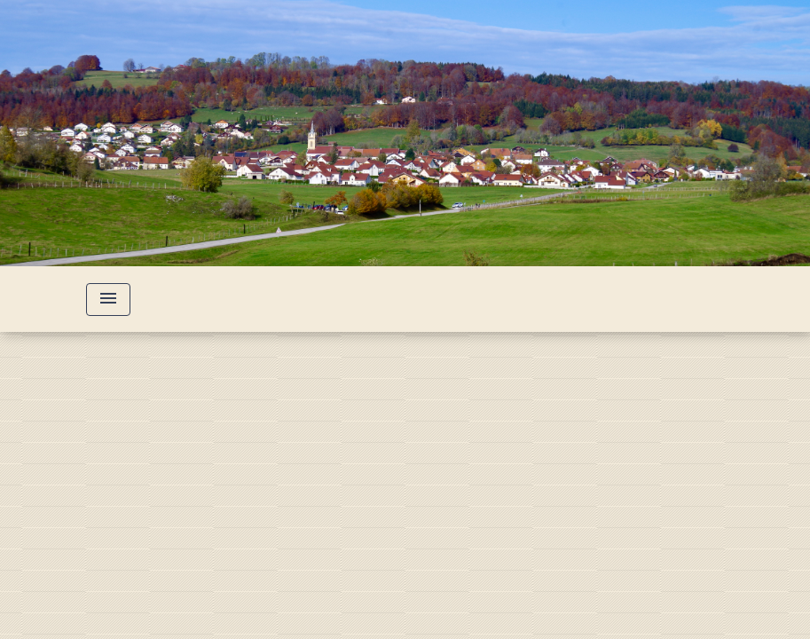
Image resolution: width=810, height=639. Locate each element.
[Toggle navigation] (108, 299)
